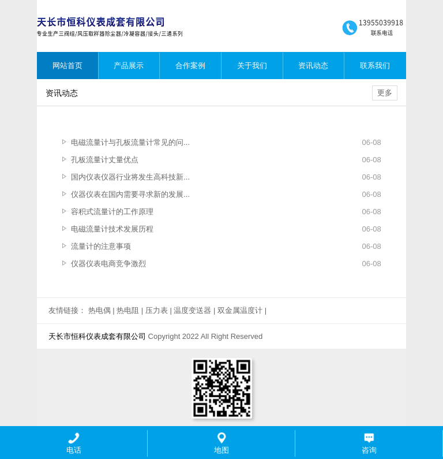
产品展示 (129, 65)
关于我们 (252, 65)
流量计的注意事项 (101, 246)
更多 (384, 92)
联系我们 (375, 65)
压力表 (156, 310)
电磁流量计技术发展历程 (112, 229)
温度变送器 (192, 310)
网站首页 (67, 65)
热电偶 (99, 310)
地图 (221, 443)
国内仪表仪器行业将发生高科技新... (130, 177)
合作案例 (190, 65)
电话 (73, 443)
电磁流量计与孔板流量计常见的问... (130, 142)
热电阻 (128, 310)
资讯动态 (313, 65)
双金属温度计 (239, 310)
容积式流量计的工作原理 (112, 211)
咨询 (369, 443)
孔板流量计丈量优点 (104, 159)
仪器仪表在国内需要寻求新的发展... (130, 194)
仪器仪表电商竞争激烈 (108, 263)
